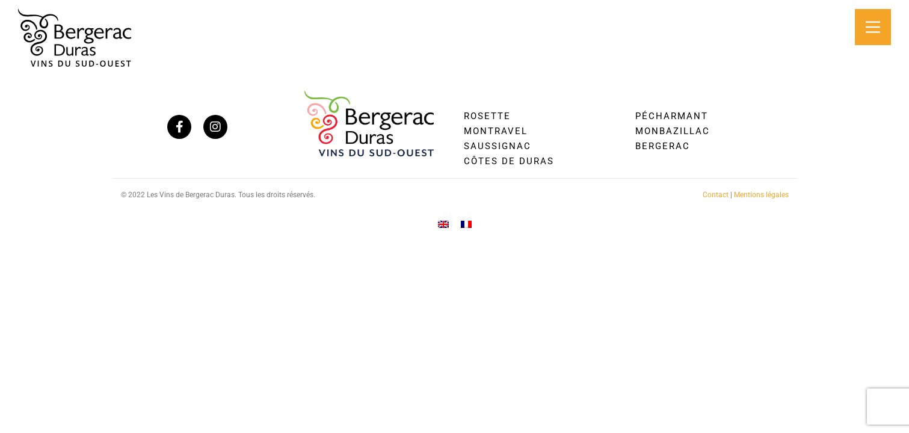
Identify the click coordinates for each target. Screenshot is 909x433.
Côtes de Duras (509, 161)
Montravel (496, 131)
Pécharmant (671, 116)
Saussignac (497, 146)
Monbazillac (672, 131)
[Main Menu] (873, 27)
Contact (716, 195)
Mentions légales (761, 195)
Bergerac (662, 146)
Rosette (487, 116)
